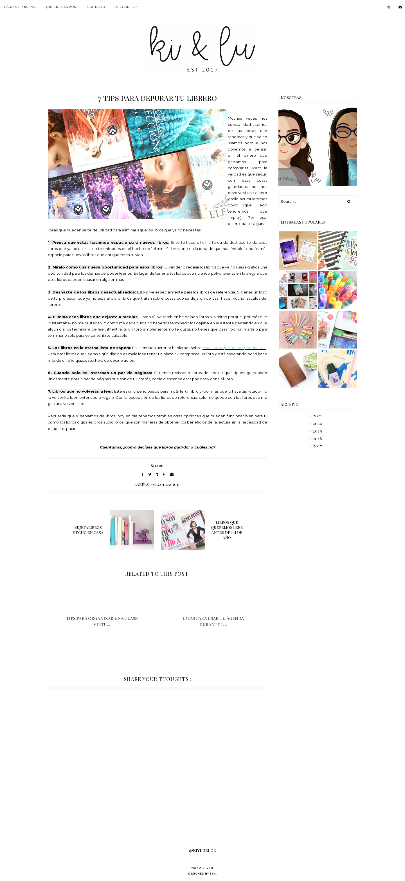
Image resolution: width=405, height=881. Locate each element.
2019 (317, 431)
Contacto (96, 7)
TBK (213, 873)
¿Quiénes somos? (62, 7)
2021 (317, 415)
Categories (124, 7)
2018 (317, 438)
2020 (318, 423)
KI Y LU (207, 868)
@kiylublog (202, 850)
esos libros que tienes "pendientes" (234, 347)
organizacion (165, 484)
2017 (317, 446)
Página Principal (20, 7)
